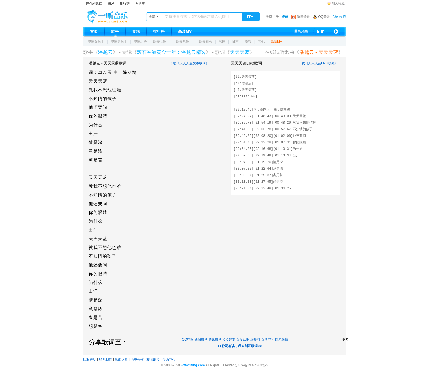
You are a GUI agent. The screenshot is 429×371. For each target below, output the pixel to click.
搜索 (251, 16)
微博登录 (303, 17)
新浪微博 (201, 339)
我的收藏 (339, 17)
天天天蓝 (240, 52)
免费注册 (272, 17)
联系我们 (105, 359)
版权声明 (89, 359)
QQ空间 (188, 339)
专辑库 (140, 3)
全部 (152, 17)
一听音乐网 (115, 15)
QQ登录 (324, 17)
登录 (285, 17)
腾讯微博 (215, 339)
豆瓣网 (255, 339)
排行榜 (125, 3)
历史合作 (137, 359)
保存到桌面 (94, 3)
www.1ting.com (193, 365)
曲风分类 (301, 31)
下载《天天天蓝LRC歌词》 (318, 63)
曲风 (111, 3)
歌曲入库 (121, 359)
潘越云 (105, 52)
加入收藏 (338, 3)
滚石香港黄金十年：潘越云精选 (171, 52)
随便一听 (327, 31)
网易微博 (281, 339)
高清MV (276, 42)
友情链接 (153, 359)
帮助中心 (168, 359)
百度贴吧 (242, 339)
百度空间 (267, 339)
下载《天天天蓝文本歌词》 (189, 63)
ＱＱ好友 (229, 339)
